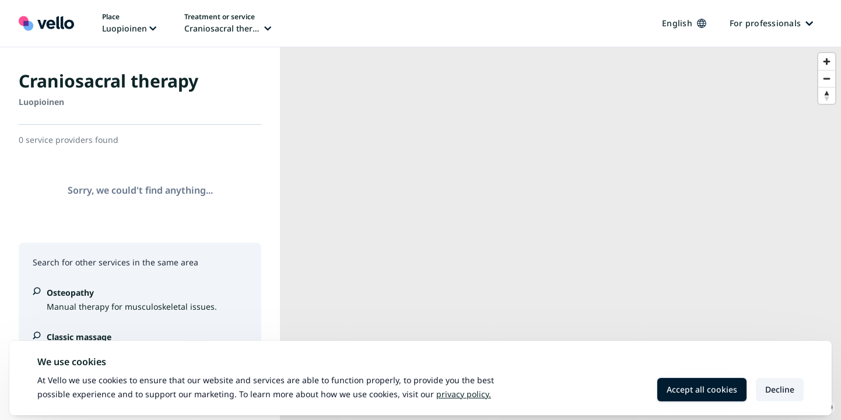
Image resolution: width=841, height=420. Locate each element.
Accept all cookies (702, 389)
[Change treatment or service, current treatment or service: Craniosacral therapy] (228, 23)
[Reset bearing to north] (826, 95)
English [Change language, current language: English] (684, 23)
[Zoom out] (826, 78)
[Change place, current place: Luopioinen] (129, 23)
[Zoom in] (826, 61)
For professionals (771, 23)
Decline (779, 389)
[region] (560, 233)
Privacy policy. (463, 394)
